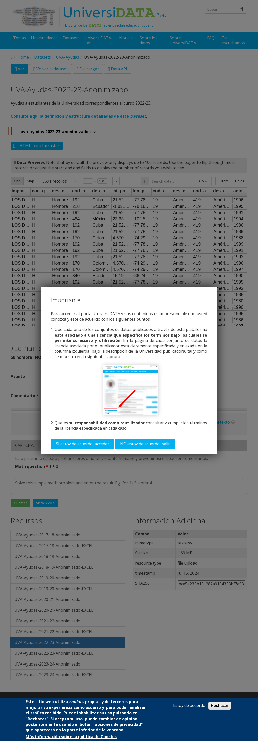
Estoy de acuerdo (189, 705)
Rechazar (220, 705)
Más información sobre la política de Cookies (71, 736)
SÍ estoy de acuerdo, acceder (82, 444)
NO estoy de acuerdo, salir (145, 444)
